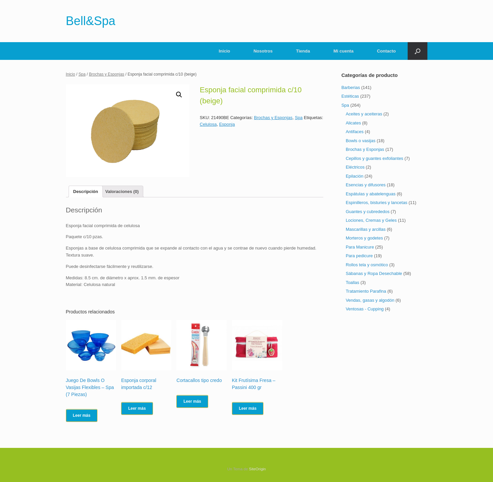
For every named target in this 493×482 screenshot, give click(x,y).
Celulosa (208, 124)
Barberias (350, 87)
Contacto (386, 51)
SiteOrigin (257, 469)
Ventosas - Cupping (365, 308)
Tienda (303, 51)
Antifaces (354, 131)
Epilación (354, 176)
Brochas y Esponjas (107, 74)
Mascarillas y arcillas (366, 229)
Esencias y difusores (366, 184)
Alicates (353, 122)
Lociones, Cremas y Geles (371, 220)
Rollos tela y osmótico (367, 264)
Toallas (352, 282)
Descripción (85, 191)
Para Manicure (360, 247)
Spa (81, 74)
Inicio (224, 51)
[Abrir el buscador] (417, 51)
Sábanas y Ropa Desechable (374, 273)
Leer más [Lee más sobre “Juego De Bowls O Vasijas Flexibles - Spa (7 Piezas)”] (82, 415)
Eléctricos (355, 167)
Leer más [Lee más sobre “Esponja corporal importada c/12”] (137, 408)
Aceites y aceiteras (364, 113)
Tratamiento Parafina (366, 291)
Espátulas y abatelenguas (371, 193)
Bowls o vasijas (361, 140)
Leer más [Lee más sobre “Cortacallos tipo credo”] (192, 401)
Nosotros (262, 51)
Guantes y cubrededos (368, 211)
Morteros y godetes (364, 237)
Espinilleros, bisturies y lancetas (376, 202)
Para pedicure (359, 255)
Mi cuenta (343, 51)
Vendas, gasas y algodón (370, 300)
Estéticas (350, 96)
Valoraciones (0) (122, 191)
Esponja (227, 124)
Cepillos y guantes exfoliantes (374, 158)
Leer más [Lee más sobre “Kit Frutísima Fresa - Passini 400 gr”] (248, 408)
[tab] (86, 191)
